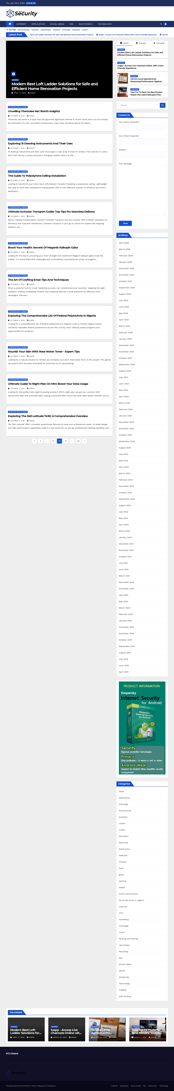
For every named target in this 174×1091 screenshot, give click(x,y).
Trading (122, 990)
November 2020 (126, 588)
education (35, 30)
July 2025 (123, 300)
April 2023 (124, 467)
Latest (124, 43)
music (122, 932)
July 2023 (123, 454)
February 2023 (126, 480)
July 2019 (123, 659)
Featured (123, 855)
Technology (105, 24)
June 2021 (124, 569)
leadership (76, 30)
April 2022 (124, 524)
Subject (142, 152)
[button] (161, 24)
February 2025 (126, 332)
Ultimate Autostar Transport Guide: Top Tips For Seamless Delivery (51, 211)
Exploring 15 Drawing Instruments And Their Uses (40, 143)
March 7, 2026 (140, 1037)
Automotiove (125, 810)
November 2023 (126, 428)
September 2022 (127, 499)
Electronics (86, 24)
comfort (85, 30)
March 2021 (124, 576)
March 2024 (124, 403)
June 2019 (124, 665)
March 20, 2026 (60, 1037)
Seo (72, 24)
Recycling (123, 951)
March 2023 (124, 473)
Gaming (122, 881)
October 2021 (125, 556)
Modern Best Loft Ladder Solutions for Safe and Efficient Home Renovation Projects (54, 86)
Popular (141, 43)
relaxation (56, 30)
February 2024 (126, 409)
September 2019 (127, 646)
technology (66, 30)
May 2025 (123, 313)
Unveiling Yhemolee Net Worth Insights (34, 111)
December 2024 (126, 345)
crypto (122, 830)
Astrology (123, 804)
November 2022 (126, 486)
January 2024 (125, 416)
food (121, 868)
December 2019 (126, 627)
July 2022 (123, 512)
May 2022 (123, 518)
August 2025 (125, 294)
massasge (123, 926)
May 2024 (123, 390)
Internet (21, 24)
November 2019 (126, 633)
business (15, 80)
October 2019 (125, 640)
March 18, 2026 (100, 1037)
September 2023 (127, 441)
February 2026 (126, 255)
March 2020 (124, 608)
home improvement (128, 894)
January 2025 (125, 339)
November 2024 (126, 352)
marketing (124, 919)
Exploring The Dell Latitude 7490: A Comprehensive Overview (48, 416)
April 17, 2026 (20, 93)
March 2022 (124, 531)
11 (66, 441)
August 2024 (125, 371)
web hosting (125, 996)
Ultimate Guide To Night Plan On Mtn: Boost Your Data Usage (48, 383)
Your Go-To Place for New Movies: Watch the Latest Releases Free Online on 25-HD (146, 94)
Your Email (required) (142, 138)
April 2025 (124, 320)
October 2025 (125, 281)
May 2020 (123, 601)
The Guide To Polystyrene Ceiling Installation (37, 175)
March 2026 (124, 249)
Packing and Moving (128, 939)
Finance (122, 862)
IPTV (121, 913)
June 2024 (124, 384)
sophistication (46, 30)
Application (38, 24)
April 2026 (124, 243)
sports (122, 971)
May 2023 (123, 460)
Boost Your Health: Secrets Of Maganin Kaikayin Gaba (43, 247)
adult (121, 791)
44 (78, 441)
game (121, 875)
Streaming (134, 89)
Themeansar (51, 1086)
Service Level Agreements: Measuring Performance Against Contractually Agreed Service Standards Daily (145, 83)
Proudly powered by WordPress (18, 1086)
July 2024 (123, 377)
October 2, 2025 (17, 116)
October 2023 (125, 435)
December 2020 (126, 582)
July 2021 (123, 563)
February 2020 (126, 614)
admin (32, 93)
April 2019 (123, 672)
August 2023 (125, 448)
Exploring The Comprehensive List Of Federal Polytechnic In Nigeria (52, 315)
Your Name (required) (142, 124)
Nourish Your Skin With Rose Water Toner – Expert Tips (44, 351)
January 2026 (125, 262)
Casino (122, 823)
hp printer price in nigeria (18, 107)
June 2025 (124, 307)
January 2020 (125, 621)
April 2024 (124, 396)
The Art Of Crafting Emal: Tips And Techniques (38, 279)
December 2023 (126, 422)
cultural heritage (23, 30)
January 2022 (125, 537)
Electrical (123, 842)
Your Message (142, 190)
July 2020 (123, 595)
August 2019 (125, 653)
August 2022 (125, 505)
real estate (124, 945)
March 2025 (124, 326)
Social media (57, 24)
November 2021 (126, 550)
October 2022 (125, 492)
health (122, 887)
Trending (158, 43)
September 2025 (127, 287)
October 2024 (125, 358)
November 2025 (126, 275)
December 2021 (126, 544)
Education (124, 836)
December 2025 (126, 268)
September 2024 (127, 364)
